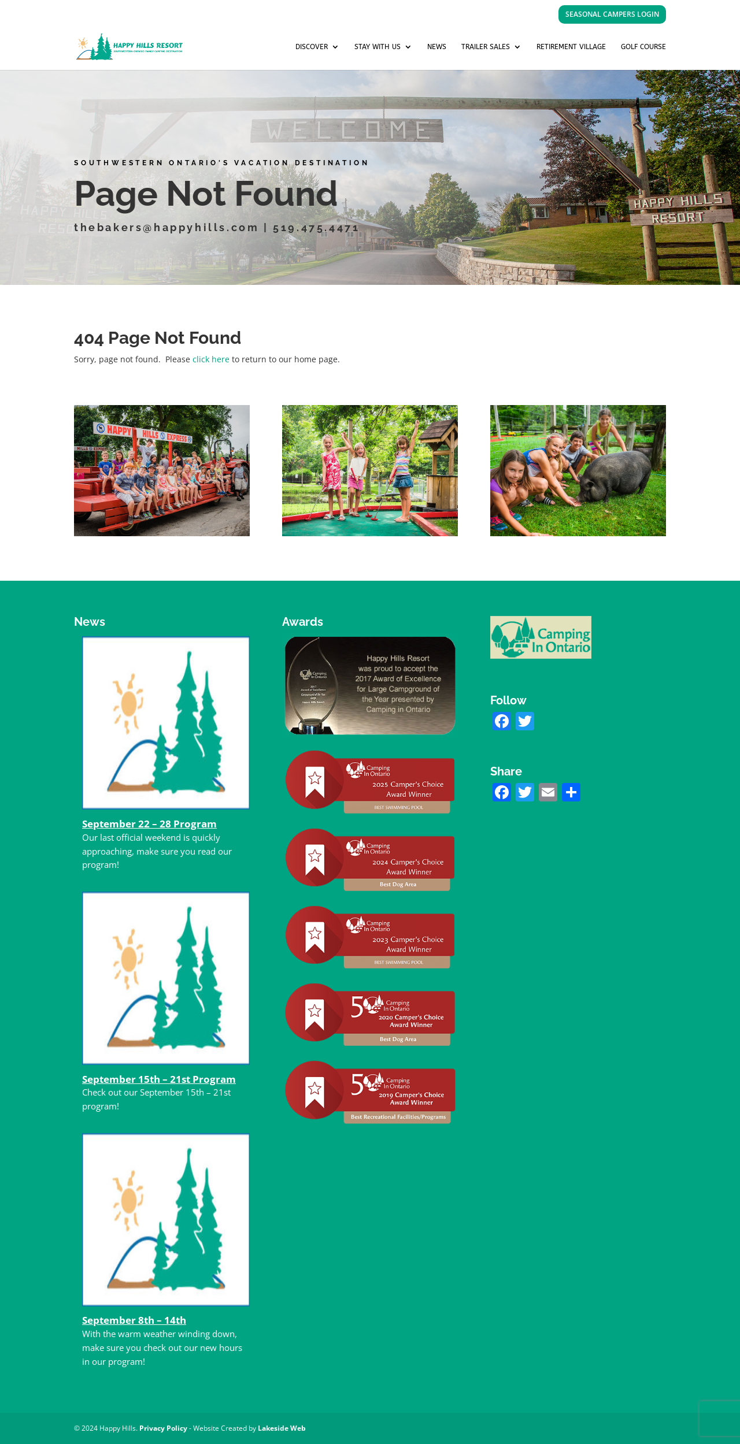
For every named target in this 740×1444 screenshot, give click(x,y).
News (436, 47)
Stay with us (377, 47)
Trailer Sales (485, 47)
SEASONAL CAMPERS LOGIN (612, 14)
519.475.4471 (316, 227)
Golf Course (643, 47)
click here (211, 359)
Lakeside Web (282, 1428)
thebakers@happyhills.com (170, 227)
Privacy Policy (163, 1428)
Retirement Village (571, 47)
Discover (311, 47)
